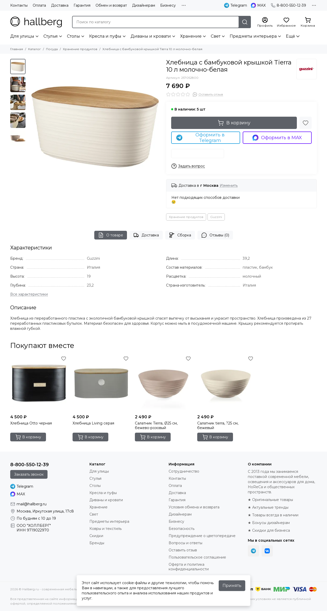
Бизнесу (168, 5)
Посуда (52, 49)
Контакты (19, 5)
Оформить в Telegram (200, 137)
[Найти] (245, 22)
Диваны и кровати (151, 36)
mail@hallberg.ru (31, 504)
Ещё (290, 36)
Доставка (59, 5)
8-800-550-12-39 (288, 5)
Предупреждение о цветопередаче (202, 535)
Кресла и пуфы (105, 36)
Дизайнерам (143, 5)
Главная (16, 49)
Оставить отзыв (183, 550)
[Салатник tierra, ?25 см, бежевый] (225, 383)
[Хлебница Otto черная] (38, 383)
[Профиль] (265, 22)
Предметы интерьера (253, 36)
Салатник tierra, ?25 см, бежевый (217, 425)
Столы (73, 36)
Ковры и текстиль (105, 528)
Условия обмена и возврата (194, 507)
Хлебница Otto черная (31, 423)
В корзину (234, 123)
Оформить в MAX (277, 138)
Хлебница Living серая (93, 423)
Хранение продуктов (80, 49)
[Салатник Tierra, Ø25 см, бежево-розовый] (163, 383)
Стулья (50, 36)
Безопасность (181, 528)
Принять (232, 585)
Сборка (180, 235)
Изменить (229, 186)
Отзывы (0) (215, 235)
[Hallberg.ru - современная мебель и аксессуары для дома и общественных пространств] (36, 22)
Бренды (96, 543)
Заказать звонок (29, 474)
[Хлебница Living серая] (101, 383)
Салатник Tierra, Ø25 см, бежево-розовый (156, 425)
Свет (215, 36)
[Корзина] (308, 22)
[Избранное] (286, 22)
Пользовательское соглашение (197, 557)
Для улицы (22, 36)
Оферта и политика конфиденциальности (189, 566)
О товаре (110, 235)
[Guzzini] (307, 69)
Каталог (34, 49)
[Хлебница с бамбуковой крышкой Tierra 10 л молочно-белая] (94, 125)
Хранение (191, 36)
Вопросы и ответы (185, 543)
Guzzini (216, 217)
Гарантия (82, 5)
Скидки (96, 535)
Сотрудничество (184, 471)
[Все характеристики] (29, 294)
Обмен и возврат (111, 5)
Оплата (39, 5)
